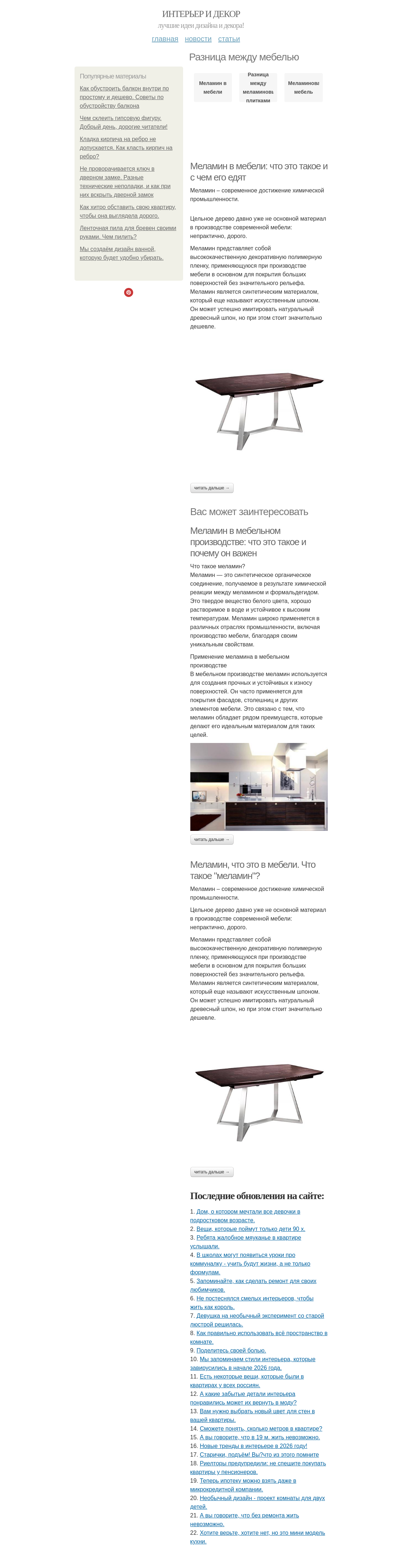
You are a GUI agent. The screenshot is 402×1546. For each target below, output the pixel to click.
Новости (198, 39)
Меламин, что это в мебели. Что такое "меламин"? (253, 870)
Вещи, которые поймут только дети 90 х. (250, 1229)
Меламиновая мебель (303, 87)
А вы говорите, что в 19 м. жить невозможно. (260, 1437)
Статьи (229, 39)
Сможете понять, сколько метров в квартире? (261, 1429)
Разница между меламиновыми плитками (258, 87)
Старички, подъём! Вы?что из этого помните (259, 1455)
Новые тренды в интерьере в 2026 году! (253, 1446)
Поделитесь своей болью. (231, 1350)
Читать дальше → (212, 487)
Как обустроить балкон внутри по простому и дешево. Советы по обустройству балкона (124, 97)
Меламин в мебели (213, 87)
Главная (165, 39)
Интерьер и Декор (201, 14)
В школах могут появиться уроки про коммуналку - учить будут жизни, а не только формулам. (250, 1263)
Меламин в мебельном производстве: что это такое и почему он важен (248, 541)
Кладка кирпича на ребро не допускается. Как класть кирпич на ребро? (126, 148)
